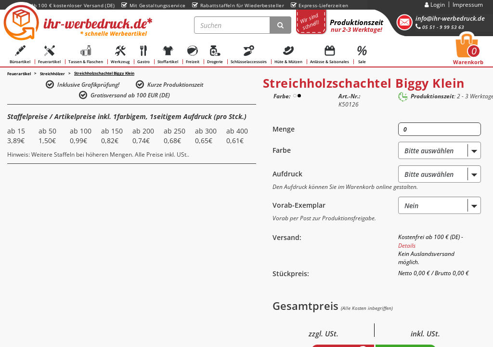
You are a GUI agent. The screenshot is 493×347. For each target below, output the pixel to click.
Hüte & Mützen (288, 54)
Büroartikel (20, 54)
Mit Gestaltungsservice (153, 5)
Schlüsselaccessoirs (249, 54)
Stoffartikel (167, 54)
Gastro (143, 54)
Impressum (468, 4)
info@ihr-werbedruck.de (450, 18)
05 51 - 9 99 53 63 (439, 27)
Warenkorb (468, 52)
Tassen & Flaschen (85, 54)
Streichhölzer (52, 74)
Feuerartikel (49, 54)
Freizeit (192, 54)
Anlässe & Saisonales (329, 54)
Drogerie (215, 54)
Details (406, 245)
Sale (362, 54)
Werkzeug (120, 54)
